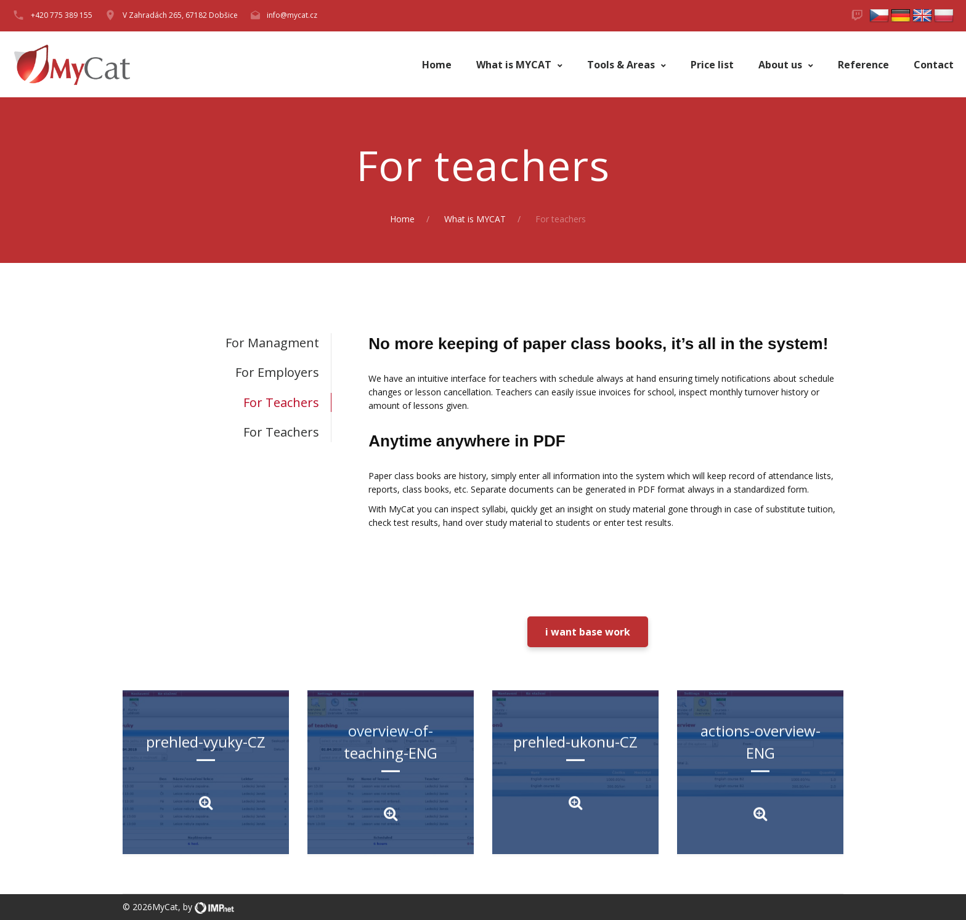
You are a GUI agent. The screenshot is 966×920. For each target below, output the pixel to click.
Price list (712, 65)
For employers (277, 372)
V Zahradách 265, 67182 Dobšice (180, 15)
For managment (272, 342)
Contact (934, 65)
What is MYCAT (515, 65)
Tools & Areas (622, 65)
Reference (863, 65)
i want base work (587, 632)
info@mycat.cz (292, 15)
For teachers (281, 402)
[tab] (227, 342)
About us (781, 65)
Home (437, 65)
